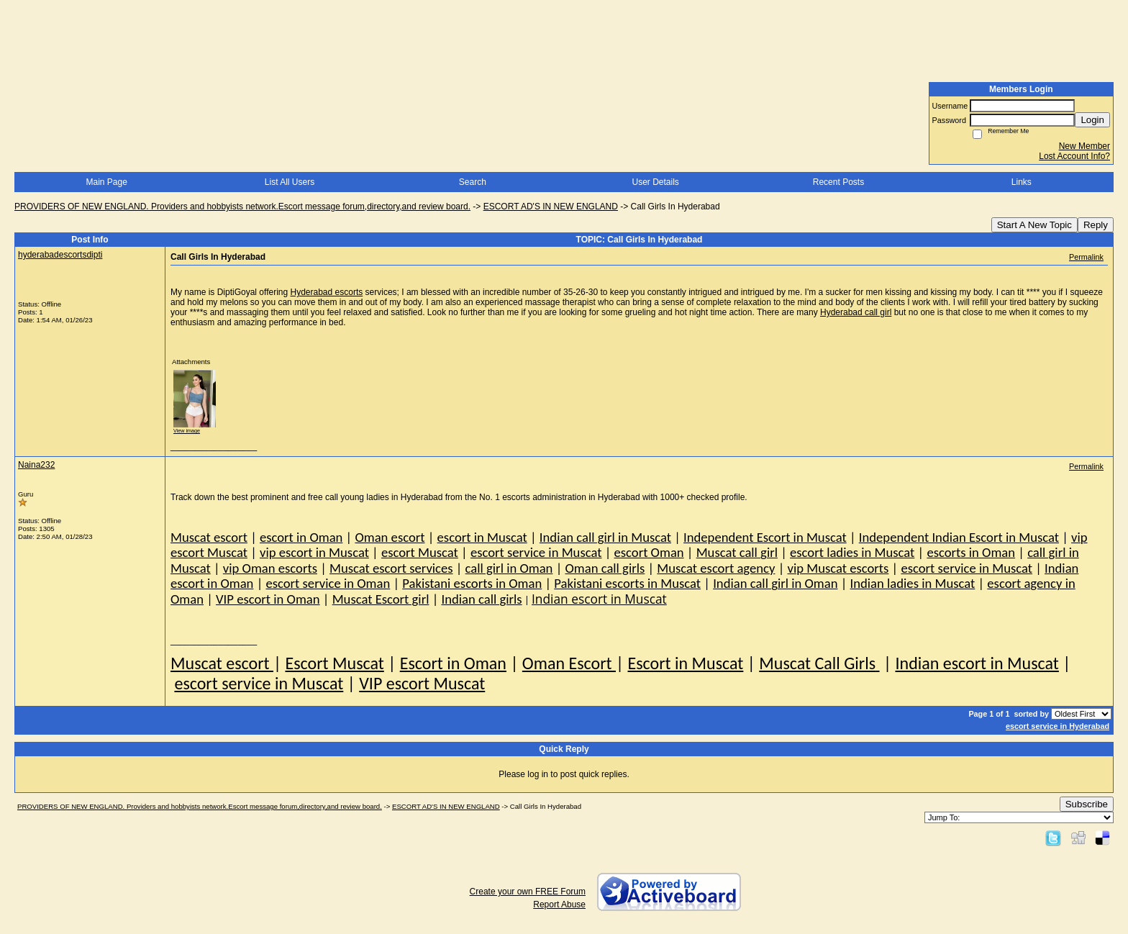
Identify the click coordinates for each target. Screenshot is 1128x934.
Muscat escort (221, 663)
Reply (1095, 224)
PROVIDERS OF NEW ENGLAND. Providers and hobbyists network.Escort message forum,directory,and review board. (242, 206)
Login (1092, 119)
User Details (655, 182)
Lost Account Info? (1074, 156)
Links (1021, 182)
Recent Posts (838, 182)
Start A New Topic (1034, 224)
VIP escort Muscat (422, 683)
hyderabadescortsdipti (60, 255)
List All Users (289, 182)
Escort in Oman (453, 663)
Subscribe (1086, 804)
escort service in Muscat (258, 683)
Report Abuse (559, 904)
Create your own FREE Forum (528, 892)
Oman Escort (569, 663)
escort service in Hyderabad (1057, 726)
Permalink (1086, 257)
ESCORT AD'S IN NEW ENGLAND (550, 206)
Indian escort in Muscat (976, 663)
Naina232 (36, 465)
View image (186, 430)
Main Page (106, 182)
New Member (1084, 146)
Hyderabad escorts (327, 292)
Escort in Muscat (685, 663)
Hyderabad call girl (855, 312)
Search (472, 182)
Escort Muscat (334, 663)
